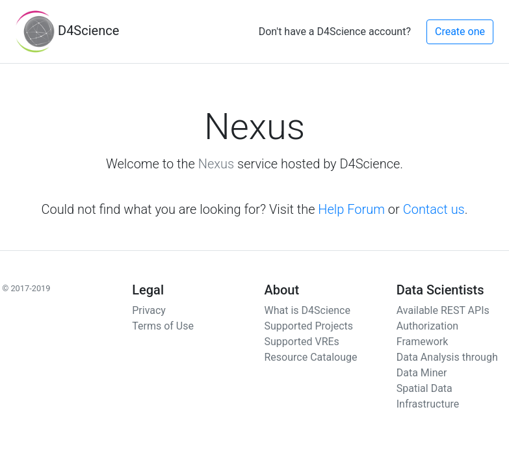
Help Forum (351, 209)
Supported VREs (302, 341)
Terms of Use (163, 326)
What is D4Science (307, 310)
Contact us (434, 209)
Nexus (216, 164)
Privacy (149, 310)
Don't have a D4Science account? (335, 31)
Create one (460, 31)
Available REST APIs (443, 310)
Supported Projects (309, 326)
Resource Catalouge (311, 357)
